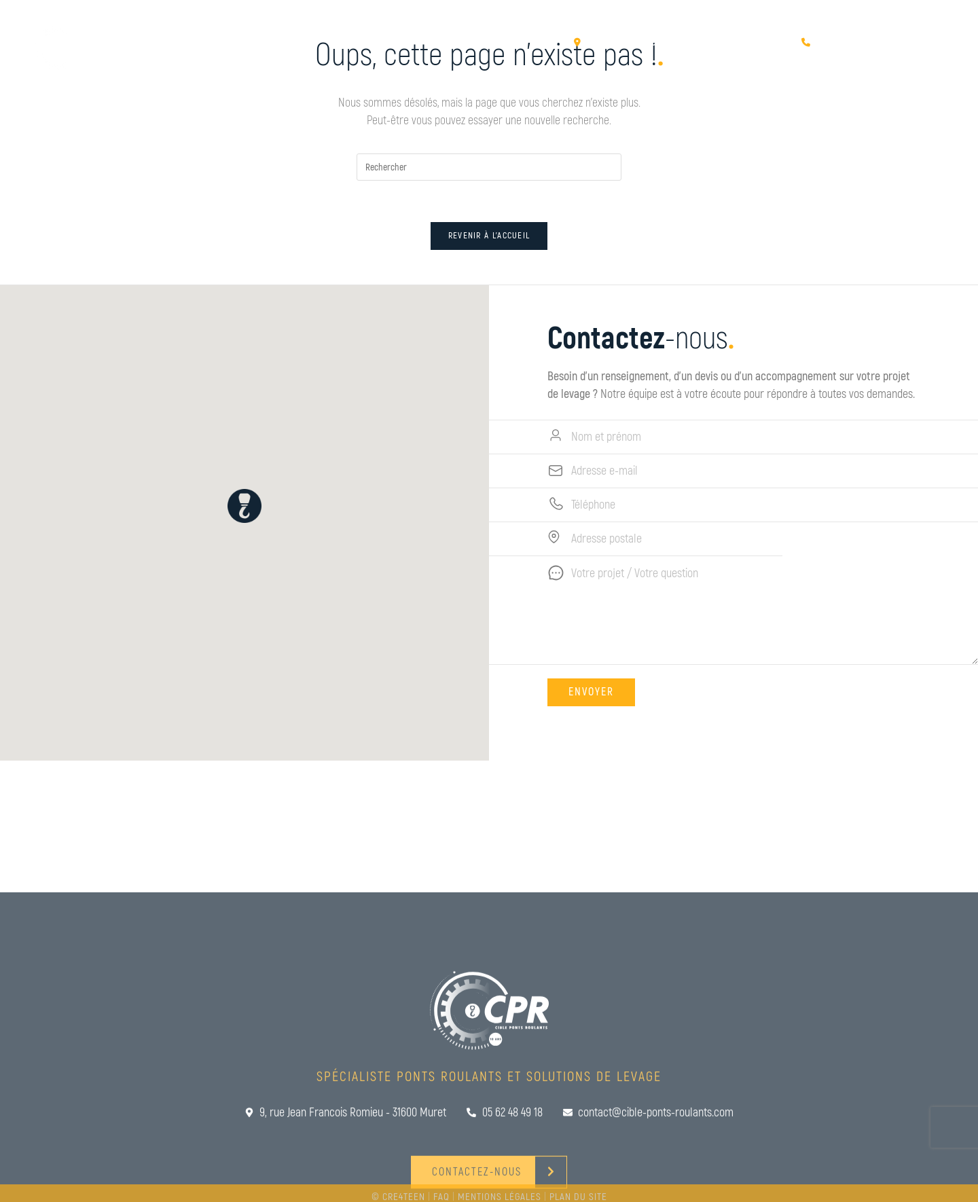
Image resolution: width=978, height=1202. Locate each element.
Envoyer (600, 692)
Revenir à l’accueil (489, 235)
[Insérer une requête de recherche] (489, 167)
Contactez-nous (856, 56)
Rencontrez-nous (732, 56)
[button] (236, 506)
